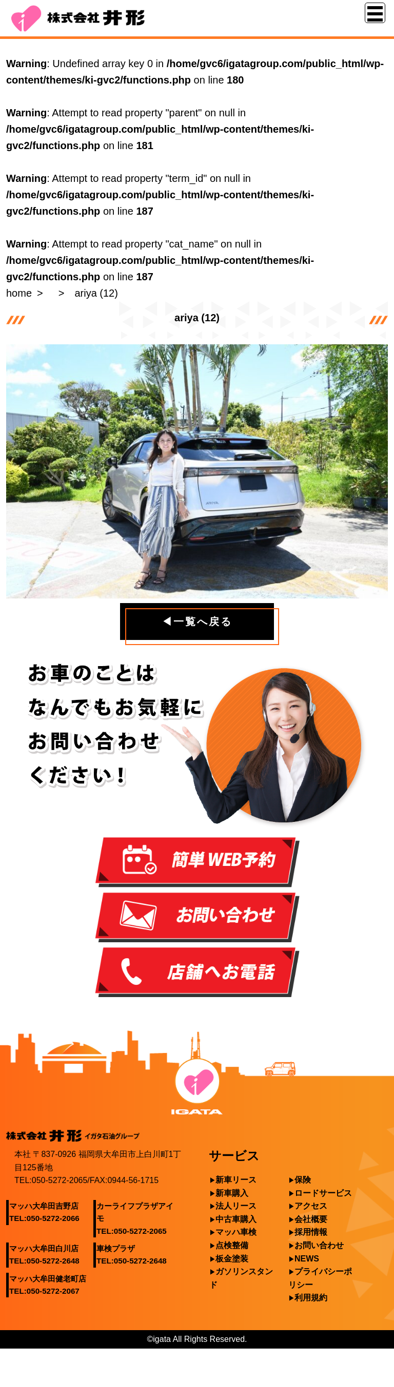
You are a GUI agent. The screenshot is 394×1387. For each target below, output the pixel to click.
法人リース (236, 1206)
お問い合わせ (319, 1245)
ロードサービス (323, 1193)
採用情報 (310, 1232)
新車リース (236, 1179)
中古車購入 (236, 1219)
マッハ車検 (236, 1232)
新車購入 (231, 1193)
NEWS (306, 1258)
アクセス (310, 1206)
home (19, 293)
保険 (302, 1179)
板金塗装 (231, 1258)
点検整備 (231, 1245)
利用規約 (310, 1297)
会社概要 (310, 1219)
